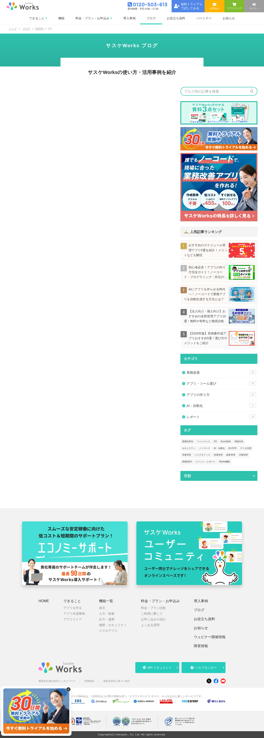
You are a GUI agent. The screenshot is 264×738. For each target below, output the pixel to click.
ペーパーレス (203, 441)
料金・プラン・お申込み (160, 601)
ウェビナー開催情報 (210, 637)
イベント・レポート (205, 461)
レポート (221, 416)
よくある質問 (150, 625)
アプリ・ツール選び (221, 383)
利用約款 (89, 681)
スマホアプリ (108, 630)
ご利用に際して (152, 613)
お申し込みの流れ (153, 619)
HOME (43, 601)
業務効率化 (187, 441)
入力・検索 (106, 613)
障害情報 (201, 646)
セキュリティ (188, 448)
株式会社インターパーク (62, 681)
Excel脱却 (226, 441)
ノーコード (204, 448)
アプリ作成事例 (74, 613)
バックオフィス (202, 455)
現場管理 (218, 455)
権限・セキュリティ (113, 625)
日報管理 (243, 455)
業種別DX (187, 461)
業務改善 (221, 372)
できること (72, 601)
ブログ (199, 610)
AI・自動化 (221, 405)
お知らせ (201, 628)
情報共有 (239, 441)
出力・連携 (106, 619)
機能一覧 (106, 601)
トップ (13, 28)
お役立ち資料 (204, 619)
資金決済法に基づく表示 (116, 681)
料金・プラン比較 (153, 608)
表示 (102, 608)
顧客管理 (230, 455)
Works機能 (224, 461)
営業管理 (186, 455)
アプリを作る (72, 608)
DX (215, 441)
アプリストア (72, 619)
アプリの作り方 (221, 394)
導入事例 (201, 601)
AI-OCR (232, 448)
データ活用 (245, 448)
